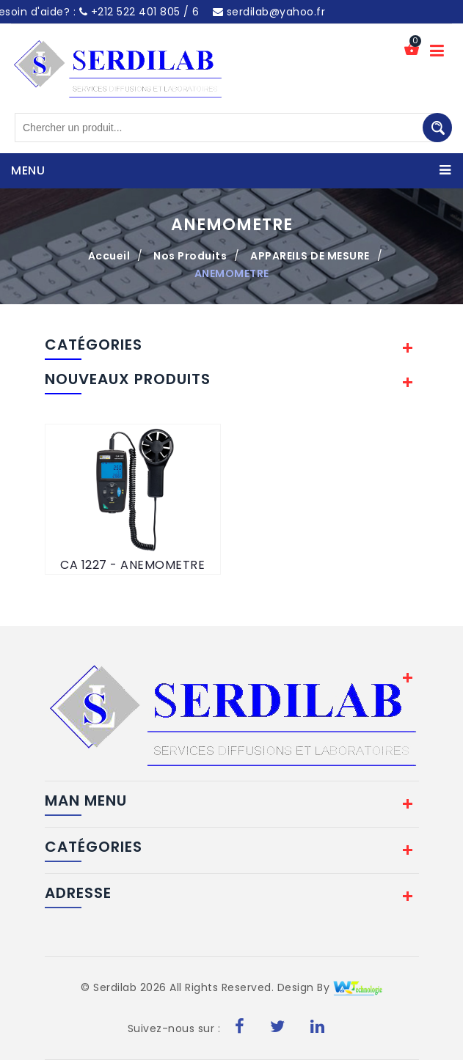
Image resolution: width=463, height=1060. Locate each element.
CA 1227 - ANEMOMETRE (132, 564)
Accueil (109, 256)
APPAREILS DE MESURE (310, 256)
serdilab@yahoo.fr (269, 11)
